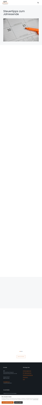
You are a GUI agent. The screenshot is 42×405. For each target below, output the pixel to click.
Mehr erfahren (21, 356)
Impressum (25, 377)
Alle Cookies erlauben (7, 402)
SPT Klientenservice (27, 373)
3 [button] (22, 351)
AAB (24, 379)
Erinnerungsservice (27, 371)
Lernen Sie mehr (35, 399)
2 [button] (21, 351)
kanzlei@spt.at (6, 381)
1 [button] (20, 351)
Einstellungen (18, 402)
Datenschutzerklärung (28, 375)
